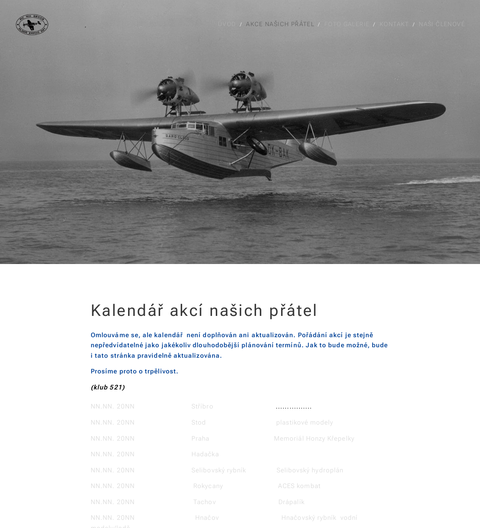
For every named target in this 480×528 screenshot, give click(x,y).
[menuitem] (230, 24)
